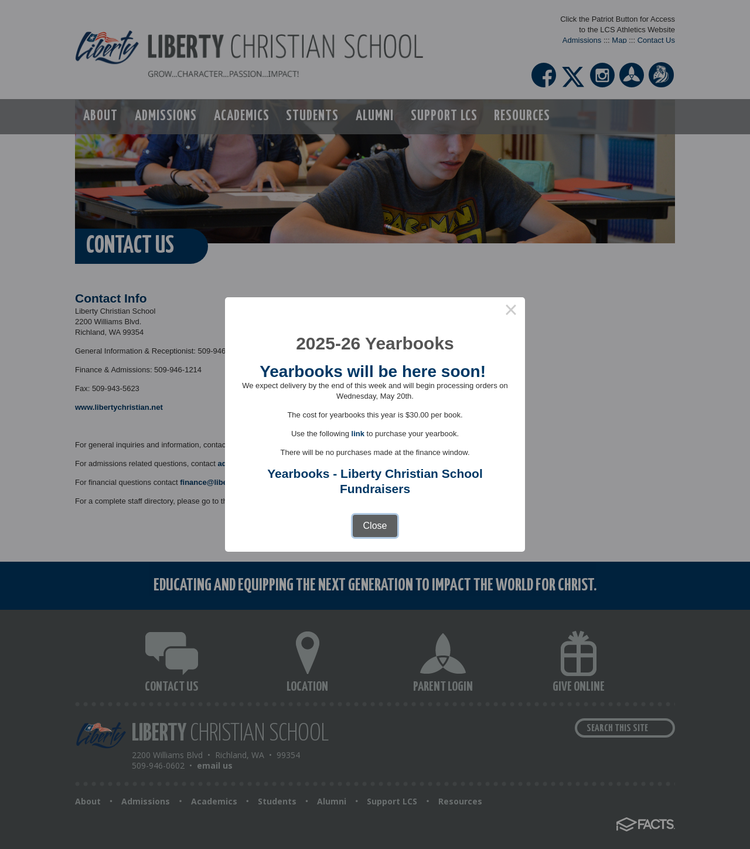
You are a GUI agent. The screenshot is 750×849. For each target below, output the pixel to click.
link (358, 433)
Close (375, 526)
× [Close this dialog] (511, 311)
